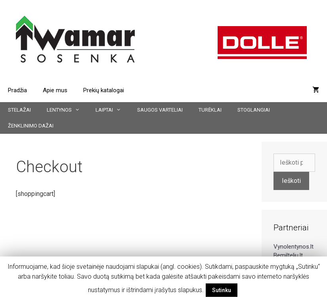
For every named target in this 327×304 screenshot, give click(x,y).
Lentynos (67, 110)
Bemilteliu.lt (288, 255)
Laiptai (112, 110)
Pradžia (17, 90)
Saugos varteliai (160, 110)
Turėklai (210, 110)
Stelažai (19, 110)
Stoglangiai (253, 110)
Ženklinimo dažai (31, 126)
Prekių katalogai (103, 90)
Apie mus (55, 90)
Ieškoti (291, 180)
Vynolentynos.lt (293, 246)
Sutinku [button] (221, 290)
